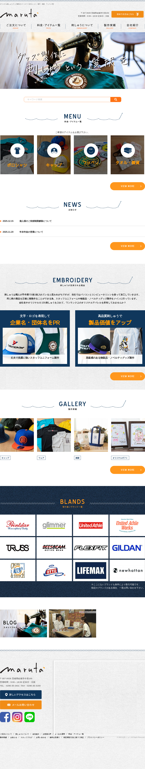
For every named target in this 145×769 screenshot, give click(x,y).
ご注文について (6, 734)
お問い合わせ (41, 737)
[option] (72, 60)
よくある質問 (60, 734)
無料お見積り (55, 737)
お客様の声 (47, 734)
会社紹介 (35, 734)
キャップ (54, 165)
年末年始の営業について (31, 232)
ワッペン (91, 162)
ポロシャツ (17, 165)
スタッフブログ (26, 737)
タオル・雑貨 (127, 162)
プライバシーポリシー (95, 737)
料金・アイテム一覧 (76, 734)
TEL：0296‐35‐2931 (10, 686)
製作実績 (3, 737)
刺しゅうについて (22, 734)
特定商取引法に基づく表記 (74, 737)
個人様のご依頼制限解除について (35, 221)
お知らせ (13, 737)
